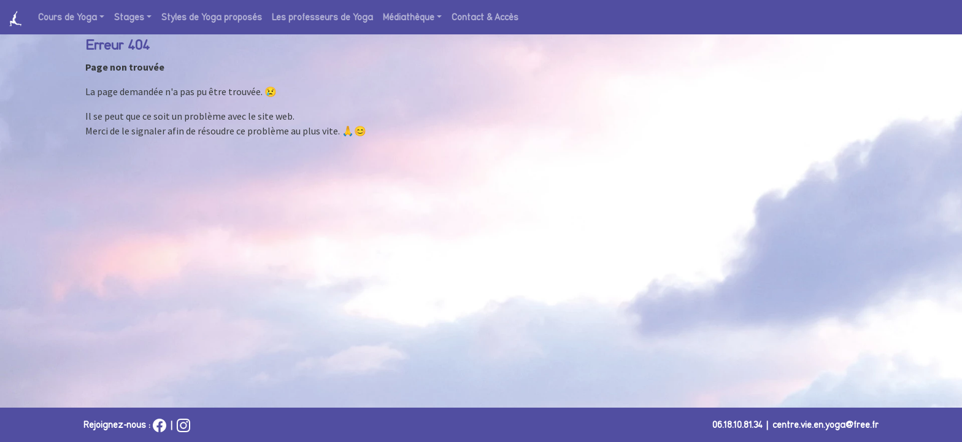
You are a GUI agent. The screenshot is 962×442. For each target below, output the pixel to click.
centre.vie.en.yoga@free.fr (825, 424)
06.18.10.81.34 (737, 424)
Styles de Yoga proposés (211, 17)
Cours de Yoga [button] (67, 17)
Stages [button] (129, 17)
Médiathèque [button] (408, 17)
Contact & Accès (485, 17)
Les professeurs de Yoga (322, 17)
